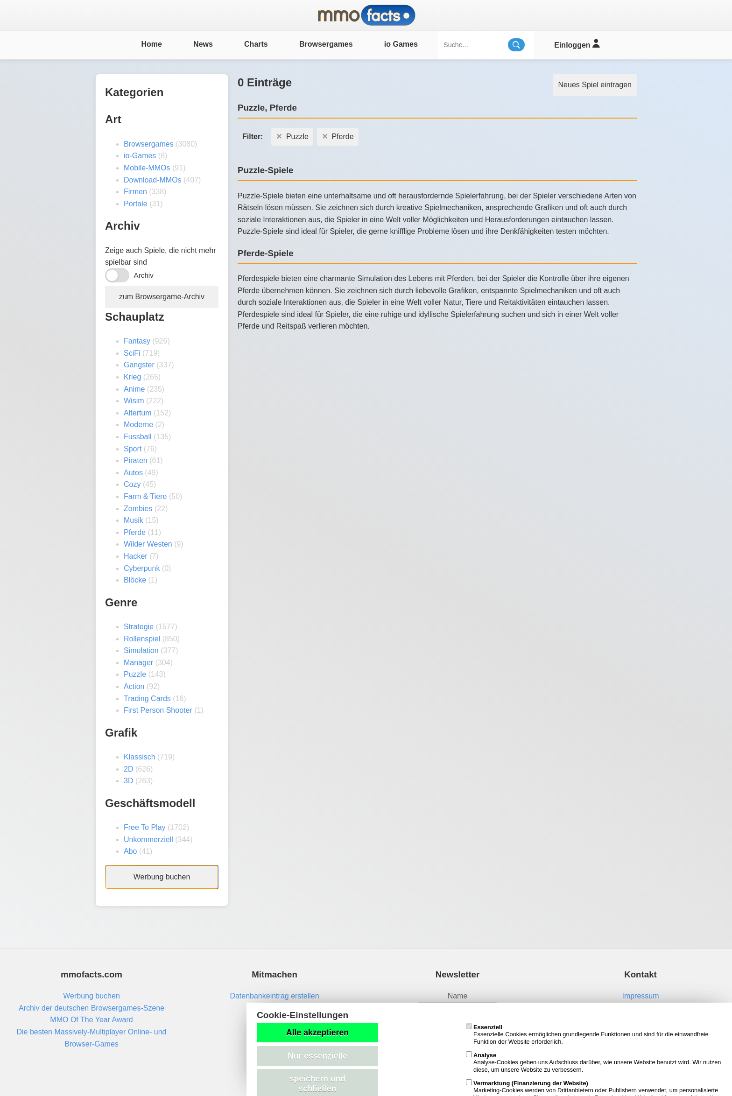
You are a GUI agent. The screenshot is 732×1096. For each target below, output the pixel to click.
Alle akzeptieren (317, 1032)
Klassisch (139, 757)
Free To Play (145, 827)
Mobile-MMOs (147, 168)
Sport (132, 449)
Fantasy (137, 341)
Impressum (640, 996)
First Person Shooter (158, 710)
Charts (256, 44)
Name (458, 996)
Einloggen (576, 43)
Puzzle (135, 674)
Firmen (135, 192)
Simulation (141, 650)
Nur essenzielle (317, 1056)
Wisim (134, 401)
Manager (138, 663)
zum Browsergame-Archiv (161, 297)
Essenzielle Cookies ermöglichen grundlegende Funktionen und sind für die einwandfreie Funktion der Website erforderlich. (587, 1034)
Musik (133, 520)
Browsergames (326, 44)
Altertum (138, 413)
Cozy (132, 484)
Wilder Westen (148, 544)
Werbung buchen (162, 877)
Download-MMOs (153, 180)
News (203, 44)
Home (151, 44)
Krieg (132, 377)
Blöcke (135, 580)
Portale (136, 204)
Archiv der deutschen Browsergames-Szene (91, 1008)
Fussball (138, 437)
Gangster (139, 365)
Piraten (136, 460)
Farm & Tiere (145, 496)
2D (128, 769)
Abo (130, 851)
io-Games (140, 156)
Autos (133, 473)
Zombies (138, 509)
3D (128, 781)
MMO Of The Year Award (91, 1020)
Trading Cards (147, 699)
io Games (401, 44)
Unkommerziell (148, 839)
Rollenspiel (142, 639)
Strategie (139, 627)
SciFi (132, 353)
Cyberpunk (142, 568)
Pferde (135, 532)
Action (134, 686)
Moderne (138, 425)
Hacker (136, 556)
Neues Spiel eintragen (595, 85)
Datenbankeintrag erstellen (274, 996)
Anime (134, 389)
